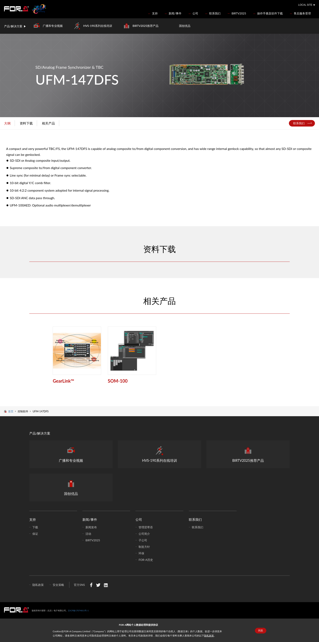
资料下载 (26, 123)
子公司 (143, 540)
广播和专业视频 (53, 25)
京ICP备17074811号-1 (78, 610)
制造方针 (144, 546)
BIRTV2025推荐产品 (146, 25)
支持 (155, 13)
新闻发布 (91, 527)
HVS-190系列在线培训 (97, 25)
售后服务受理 (302, 13)
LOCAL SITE (305, 4)
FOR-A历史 (146, 559)
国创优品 (184, 25)
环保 (141, 553)
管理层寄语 (146, 527)
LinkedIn (106, 585)
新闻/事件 (175, 13)
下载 (35, 527)
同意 (260, 630)
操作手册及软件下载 (270, 13)
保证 (35, 533)
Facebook (91, 584)
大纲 (7, 123)
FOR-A (16, 8)
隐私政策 (209, 635)
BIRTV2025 (239, 13)
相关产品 (48, 123)
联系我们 (215, 13)
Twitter (98, 584)
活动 (88, 533)
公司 (195, 13)
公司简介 (144, 533)
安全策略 (58, 584)
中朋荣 (16, 610)
